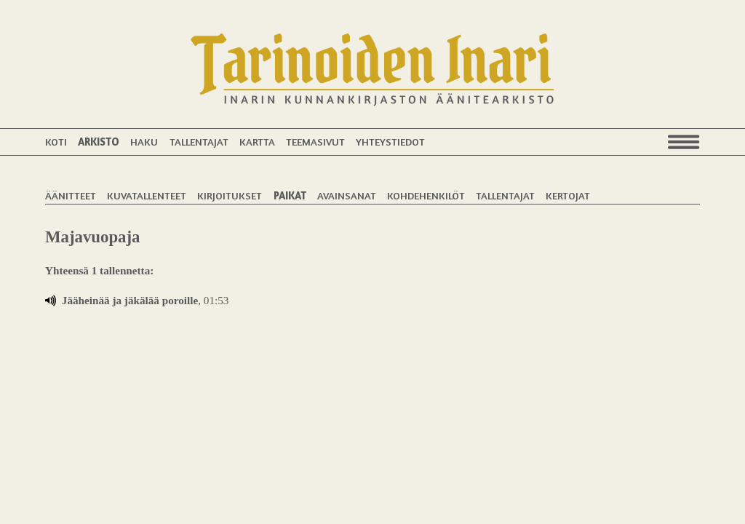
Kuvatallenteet (146, 195)
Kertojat (568, 195)
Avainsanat (346, 195)
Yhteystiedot (390, 141)
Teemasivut (315, 141)
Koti (56, 141)
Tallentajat (199, 141)
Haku (144, 141)
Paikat (290, 195)
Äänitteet (70, 195)
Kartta (257, 141)
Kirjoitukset (229, 195)
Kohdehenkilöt (426, 195)
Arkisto (98, 141)
